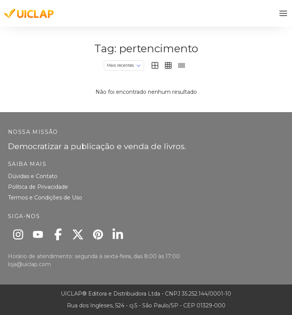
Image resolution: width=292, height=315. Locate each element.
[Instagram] (18, 234)
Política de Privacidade (38, 186)
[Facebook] (58, 234)
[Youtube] (38, 234)
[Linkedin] (118, 234)
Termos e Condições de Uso (45, 197)
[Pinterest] (98, 234)
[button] (283, 13)
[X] (78, 234)
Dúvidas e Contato (32, 176)
